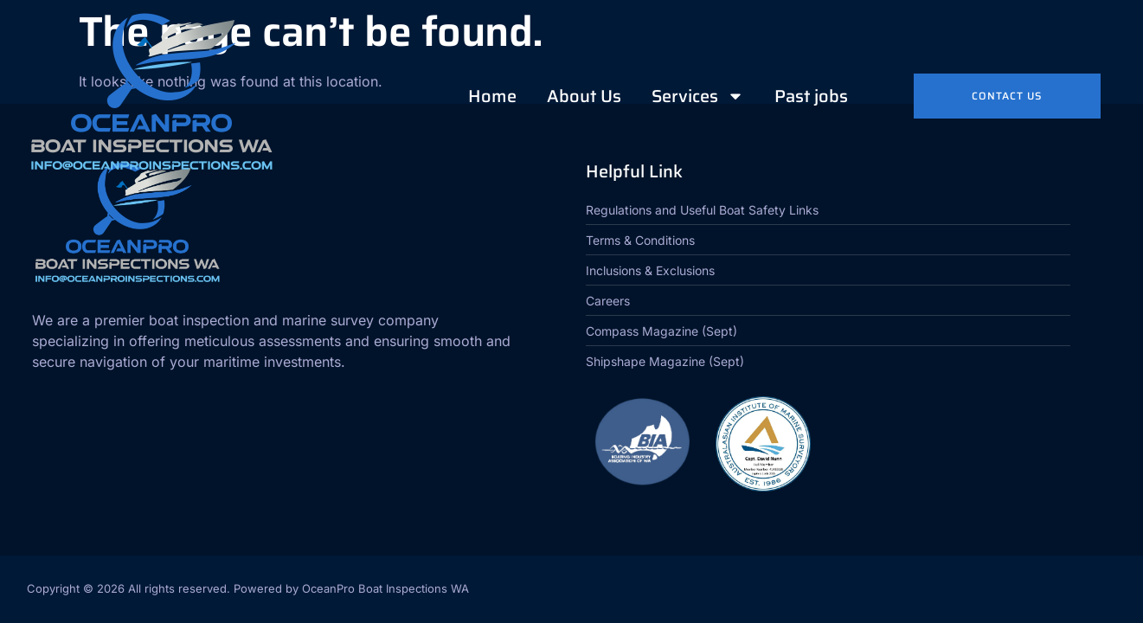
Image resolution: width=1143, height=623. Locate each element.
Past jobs (811, 96)
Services (698, 96)
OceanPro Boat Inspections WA (385, 588)
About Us (584, 96)
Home (492, 96)
